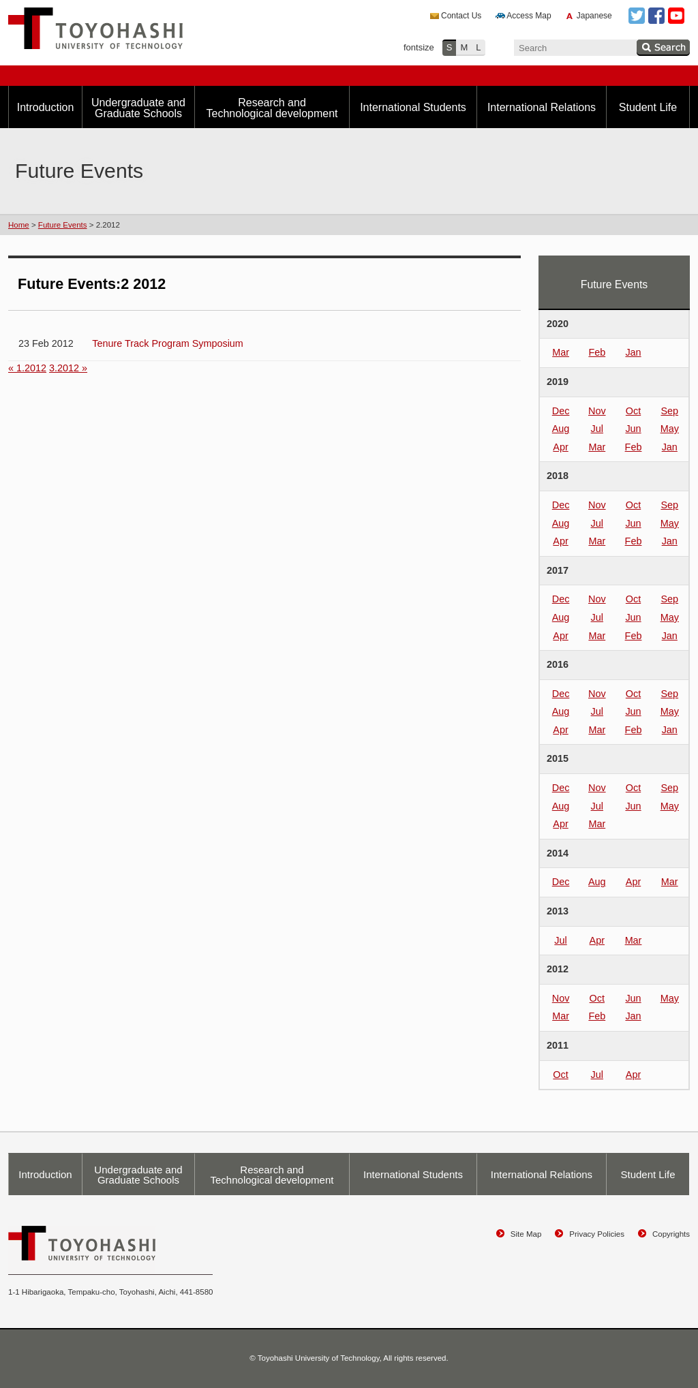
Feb (596, 352)
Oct (633, 410)
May (670, 428)
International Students (413, 107)
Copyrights (671, 1234)
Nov (597, 410)
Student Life (648, 107)
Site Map (526, 1234)
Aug (561, 428)
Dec (561, 410)
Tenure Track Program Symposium (167, 343)
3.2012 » (68, 368)
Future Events (62, 225)
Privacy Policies (596, 1234)
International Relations (541, 107)
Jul (597, 428)
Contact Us (461, 15)
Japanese (594, 15)
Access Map (528, 15)
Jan (633, 352)
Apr (560, 447)
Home (18, 225)
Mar (560, 352)
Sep (669, 410)
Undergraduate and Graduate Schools (138, 108)
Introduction (45, 107)
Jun (633, 428)
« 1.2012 (27, 368)
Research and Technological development (271, 108)
